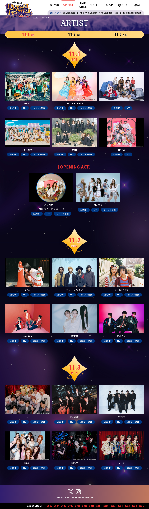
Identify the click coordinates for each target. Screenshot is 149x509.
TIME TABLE (82, 5)
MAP (109, 5)
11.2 (74, 34)
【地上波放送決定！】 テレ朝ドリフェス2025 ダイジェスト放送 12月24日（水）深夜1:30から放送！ (101, 13)
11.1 (28, 34)
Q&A (137, 5)
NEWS (54, 5)
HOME (35, 17)
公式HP (13, 108)
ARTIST (68, 5)
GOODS (123, 5)
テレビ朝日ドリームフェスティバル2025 (19, 9)
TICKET (95, 5)
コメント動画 (39, 108)
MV (24, 108)
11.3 (120, 34)
